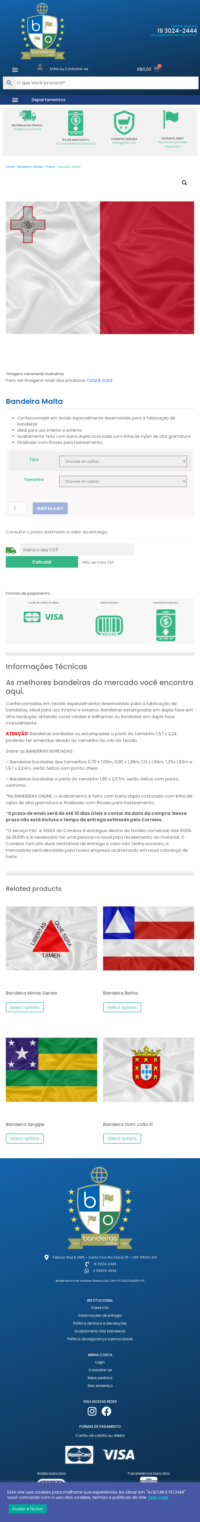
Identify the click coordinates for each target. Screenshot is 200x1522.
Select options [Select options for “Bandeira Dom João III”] (122, 1132)
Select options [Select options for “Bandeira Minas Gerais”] (24, 1001)
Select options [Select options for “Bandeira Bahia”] (122, 1001)
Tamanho (34, 480)
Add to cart (50, 508)
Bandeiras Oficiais (30, 167)
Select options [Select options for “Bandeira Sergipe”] (24, 1132)
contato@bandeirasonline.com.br (174, 35)
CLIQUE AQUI (99, 380)
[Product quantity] (17, 508)
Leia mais (158, 1497)
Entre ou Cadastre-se (69, 68)
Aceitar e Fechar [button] (27, 1509)
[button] (15, 70)
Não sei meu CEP (25, 559)
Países (50, 167)
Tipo (34, 460)
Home (10, 167)
